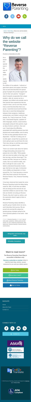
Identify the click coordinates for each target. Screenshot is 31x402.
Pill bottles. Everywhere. (15, 241)
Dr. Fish (9, 222)
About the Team (6, 307)
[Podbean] (25, 16)
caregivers (11, 220)
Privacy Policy (17, 382)
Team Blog (10, 31)
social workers (6, 225)
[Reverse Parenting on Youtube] (18, 16)
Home (5, 31)
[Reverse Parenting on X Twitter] (12, 16)
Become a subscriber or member (13, 260)
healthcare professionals (17, 222)
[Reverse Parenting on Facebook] (6, 16)
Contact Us (5, 309)
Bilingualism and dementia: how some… (15, 234)
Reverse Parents (22, 224)
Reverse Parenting (12, 219)
